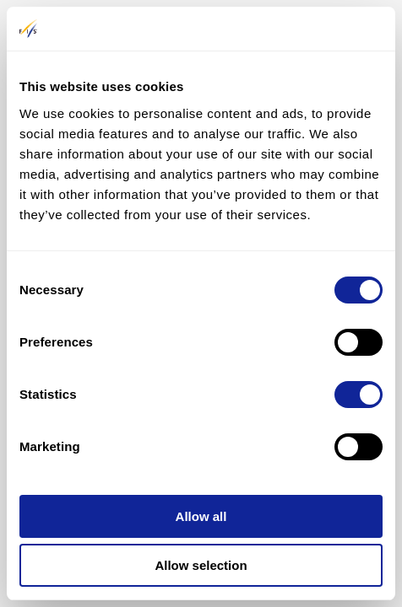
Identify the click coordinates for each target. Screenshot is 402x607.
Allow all (201, 516)
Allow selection (201, 565)
